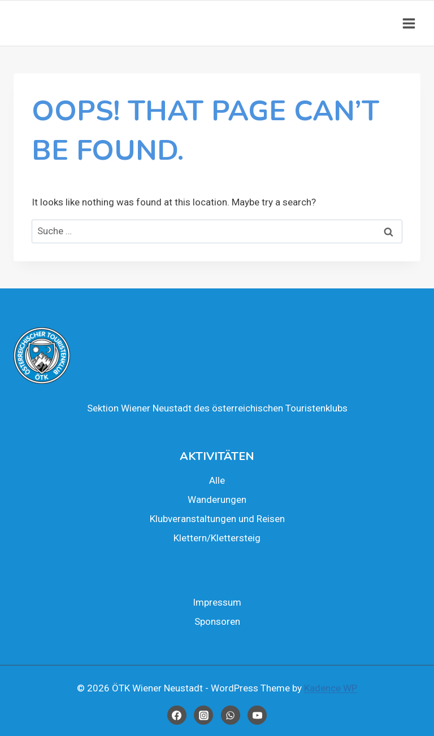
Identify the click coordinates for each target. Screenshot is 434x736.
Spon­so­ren (217, 621)
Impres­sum (217, 602)
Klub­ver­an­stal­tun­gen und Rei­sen (217, 518)
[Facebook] (176, 715)
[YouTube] (257, 715)
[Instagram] (203, 715)
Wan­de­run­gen (217, 499)
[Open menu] (408, 23)
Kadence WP (330, 688)
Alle (217, 480)
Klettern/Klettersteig (217, 538)
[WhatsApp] (230, 715)
